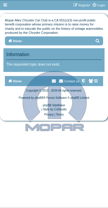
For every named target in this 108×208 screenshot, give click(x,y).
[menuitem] (98, 5)
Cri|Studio (60, 109)
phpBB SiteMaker (54, 105)
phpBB (39, 97)
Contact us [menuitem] (69, 81)
